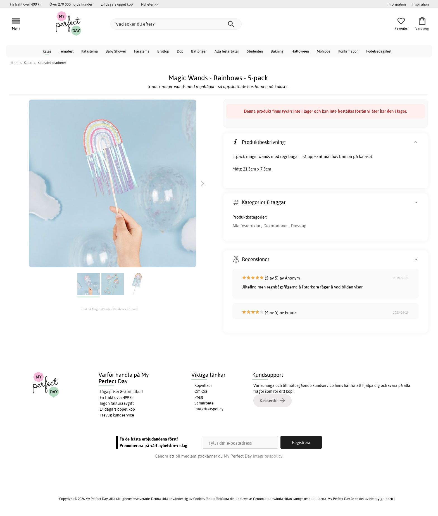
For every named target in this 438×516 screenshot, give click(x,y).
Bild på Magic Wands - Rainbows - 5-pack (110, 309)
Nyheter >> (149, 4)
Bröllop (163, 51)
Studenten (255, 51)
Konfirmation (348, 51)
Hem (14, 62)
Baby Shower (116, 51)
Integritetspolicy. (268, 456)
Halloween (300, 51)
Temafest (66, 51)
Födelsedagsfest (378, 51)
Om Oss (201, 391)
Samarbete (204, 403)
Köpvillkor (203, 385)
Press (199, 397)
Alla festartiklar (227, 51)
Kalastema (89, 51)
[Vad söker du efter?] (176, 24)
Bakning (277, 51)
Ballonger (199, 51)
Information (396, 4)
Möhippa (323, 51)
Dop (180, 51)
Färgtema (141, 51)
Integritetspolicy (208, 408)
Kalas (47, 51)
